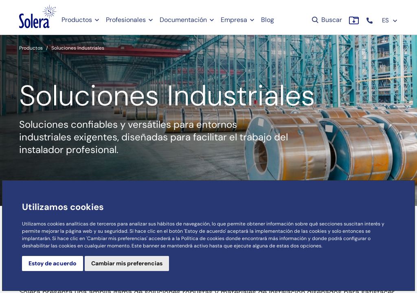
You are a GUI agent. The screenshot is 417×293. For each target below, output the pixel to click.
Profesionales (126, 19)
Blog (267, 19)
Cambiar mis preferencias (126, 263)
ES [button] (390, 20)
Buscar (326, 19)
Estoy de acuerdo (53, 263)
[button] (370, 20)
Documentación (183, 19)
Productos (76, 19)
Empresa (234, 19)
